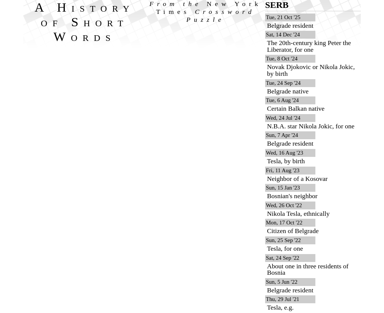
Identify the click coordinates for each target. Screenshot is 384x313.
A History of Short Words (84, 22)
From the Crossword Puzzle (206, 11)
